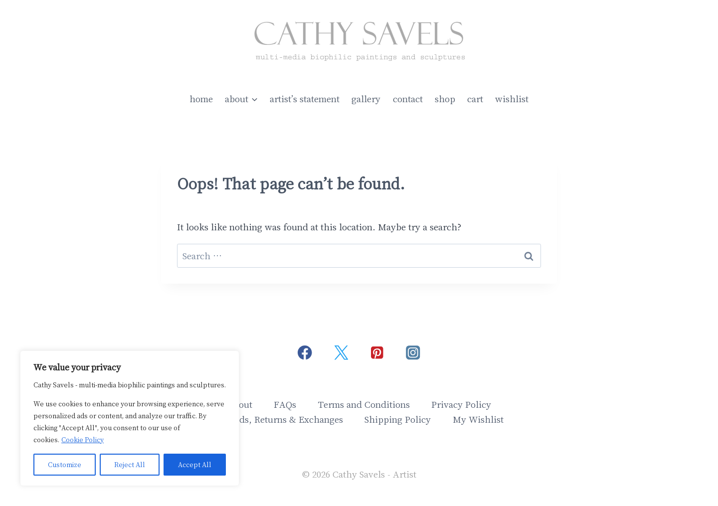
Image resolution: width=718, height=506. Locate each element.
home (201, 98)
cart (475, 98)
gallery (366, 98)
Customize (64, 464)
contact (408, 98)
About (239, 404)
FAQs (285, 404)
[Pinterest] (377, 352)
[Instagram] (413, 352)
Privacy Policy (461, 404)
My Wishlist (478, 419)
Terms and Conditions (364, 404)
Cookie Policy (82, 439)
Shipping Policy (397, 419)
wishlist (512, 98)
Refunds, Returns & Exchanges (278, 419)
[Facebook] (305, 352)
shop (445, 98)
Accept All (194, 464)
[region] (129, 418)
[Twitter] (341, 352)
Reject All (129, 464)
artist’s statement (305, 98)
